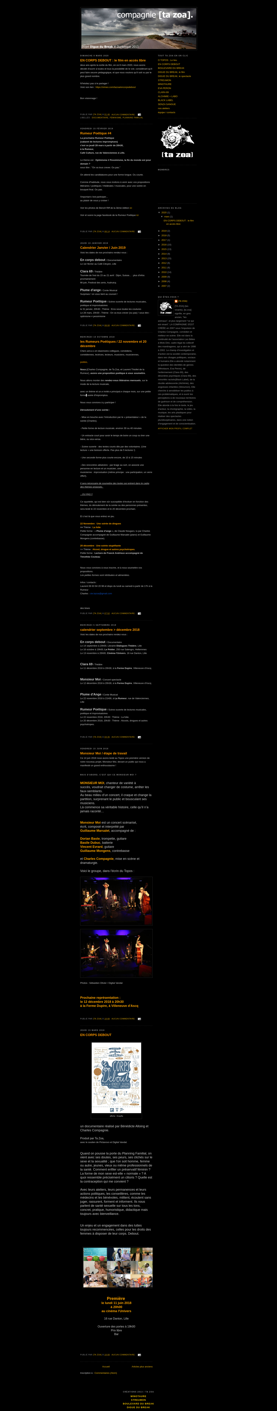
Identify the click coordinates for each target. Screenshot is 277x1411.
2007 (164, 286)
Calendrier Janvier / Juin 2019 (103, 247)
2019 (164, 231)
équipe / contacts (166, 112)
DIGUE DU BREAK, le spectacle (174, 76)
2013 (164, 258)
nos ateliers (164, 108)
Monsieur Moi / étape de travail (103, 753)
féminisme (115, 118)
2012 (164, 263)
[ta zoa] (182, 301)
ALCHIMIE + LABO (168, 96)
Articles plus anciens (142, 1366)
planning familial (133, 118)
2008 (164, 281)
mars (167, 216)
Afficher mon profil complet (175, 429)
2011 (164, 267)
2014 (164, 253)
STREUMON (164, 80)
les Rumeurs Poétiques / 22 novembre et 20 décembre (113, 344)
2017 (164, 240)
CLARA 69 (163, 92)
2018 (164, 235)
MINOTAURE (165, 84)
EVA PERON (164, 88)
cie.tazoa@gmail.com (101, 593)
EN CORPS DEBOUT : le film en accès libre (113, 60)
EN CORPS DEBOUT (95, 1035)
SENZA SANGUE (167, 104)
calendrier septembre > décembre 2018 (110, 630)
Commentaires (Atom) (106, 1373)
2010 (164, 272)
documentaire (100, 118)
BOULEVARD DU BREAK (171, 68)
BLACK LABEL (165, 100)
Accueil (106, 1366)
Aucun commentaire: (124, 115)
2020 (164, 212)
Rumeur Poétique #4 (95, 133)
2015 (164, 249)
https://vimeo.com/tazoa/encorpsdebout (116, 87)
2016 (164, 244)
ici (131, 208)
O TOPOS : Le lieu (167, 60)
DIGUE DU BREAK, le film (171, 72)
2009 (164, 276)
